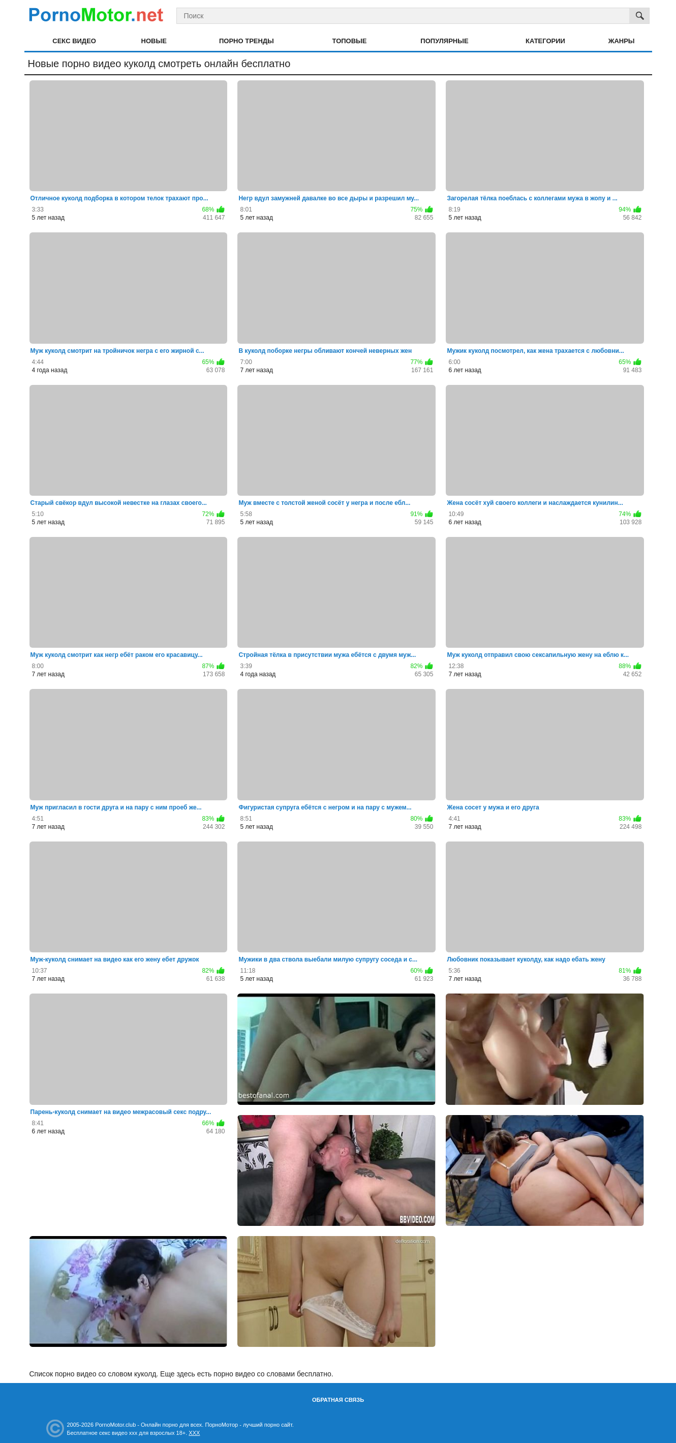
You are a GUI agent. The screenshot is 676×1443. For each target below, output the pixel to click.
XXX (194, 1433)
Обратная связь (338, 1400)
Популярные (444, 41)
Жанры (621, 41)
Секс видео (74, 41)
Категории (545, 41)
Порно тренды (246, 41)
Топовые (349, 41)
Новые (154, 41)
